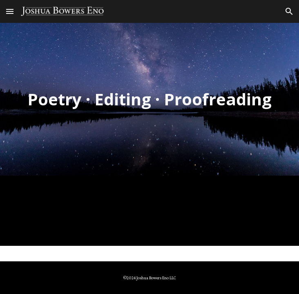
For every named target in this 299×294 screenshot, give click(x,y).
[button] (10, 11)
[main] (149, 99)
